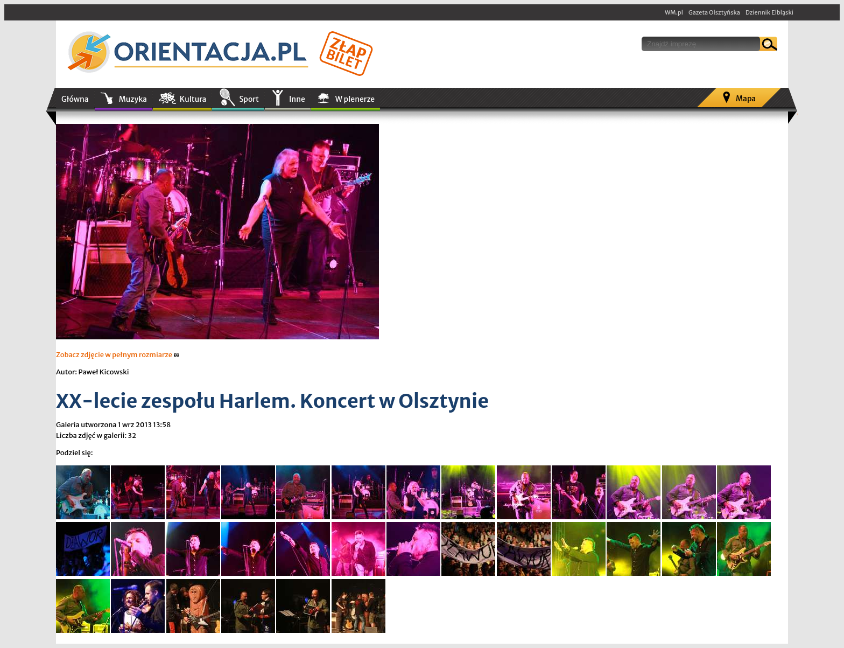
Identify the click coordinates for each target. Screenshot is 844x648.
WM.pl (674, 12)
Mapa (746, 98)
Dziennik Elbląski (769, 12)
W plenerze (355, 99)
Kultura (193, 99)
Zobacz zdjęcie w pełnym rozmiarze (117, 354)
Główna (75, 99)
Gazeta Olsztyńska (714, 12)
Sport (248, 99)
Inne (297, 99)
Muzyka (133, 99)
